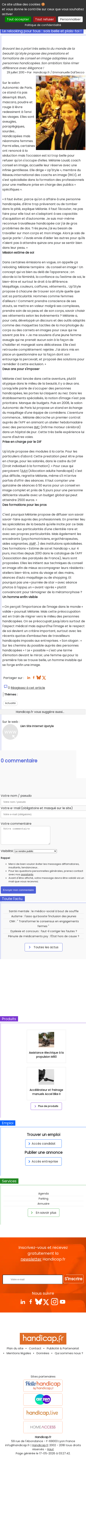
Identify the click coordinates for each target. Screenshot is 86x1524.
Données (42, 1353)
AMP (32, 543)
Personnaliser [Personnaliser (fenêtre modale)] (70, 19)
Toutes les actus (42, 947)
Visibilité (7, 851)
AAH (24, 471)
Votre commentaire (16, 823)
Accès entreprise (42, 1161)
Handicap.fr (40, 1445)
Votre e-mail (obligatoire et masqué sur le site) (37, 808)
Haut (50, 1449)
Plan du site (15, 1348)
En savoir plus (43, 1212)
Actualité (10, 703)
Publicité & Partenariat (63, 1348)
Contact (35, 1348)
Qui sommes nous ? (69, 1353)
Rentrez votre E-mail (44, 1268)
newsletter (31, 1259)
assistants (27, 874)
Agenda (43, 1193)
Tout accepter (18, 19)
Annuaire (43, 1204)
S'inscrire (73, 1279)
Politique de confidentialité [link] (43, 25)
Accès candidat (41, 1143)
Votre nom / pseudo (16, 795)
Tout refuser (44, 19)
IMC (37, 427)
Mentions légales (19, 1353)
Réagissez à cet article (28, 688)
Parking (43, 1199)
